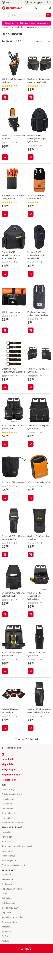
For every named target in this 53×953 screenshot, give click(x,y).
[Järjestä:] (42, 41)
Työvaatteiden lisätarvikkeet (24, 27)
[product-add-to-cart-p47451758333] (5, 671)
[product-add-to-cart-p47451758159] (30, 444)
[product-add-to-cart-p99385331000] (5, 97)
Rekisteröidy (9, 779)
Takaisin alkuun (11, 747)
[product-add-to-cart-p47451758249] (5, 614)
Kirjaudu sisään (11, 774)
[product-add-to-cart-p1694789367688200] (30, 274)
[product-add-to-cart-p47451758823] (30, 387)
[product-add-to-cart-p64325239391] (5, 330)
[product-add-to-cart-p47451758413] (30, 554)
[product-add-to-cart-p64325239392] (30, 214)
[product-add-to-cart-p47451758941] (5, 498)
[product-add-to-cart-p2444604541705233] (5, 728)
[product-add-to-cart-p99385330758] (30, 498)
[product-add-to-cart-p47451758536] (30, 728)
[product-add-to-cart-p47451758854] (5, 554)
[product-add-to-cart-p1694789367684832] (30, 157)
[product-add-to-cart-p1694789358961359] (5, 157)
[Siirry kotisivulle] (12, 8)
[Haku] (48, 15)
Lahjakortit (8, 759)
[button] (35, 8)
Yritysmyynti (9, 769)
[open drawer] (4, 14)
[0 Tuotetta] (49, 8)
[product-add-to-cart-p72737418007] (5, 214)
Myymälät (7, 764)
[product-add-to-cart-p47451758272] (30, 671)
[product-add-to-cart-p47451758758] (30, 614)
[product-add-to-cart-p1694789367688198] (5, 274)
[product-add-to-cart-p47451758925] (30, 97)
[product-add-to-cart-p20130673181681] (5, 387)
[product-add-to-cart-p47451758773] (5, 444)
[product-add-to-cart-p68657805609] (30, 330)
